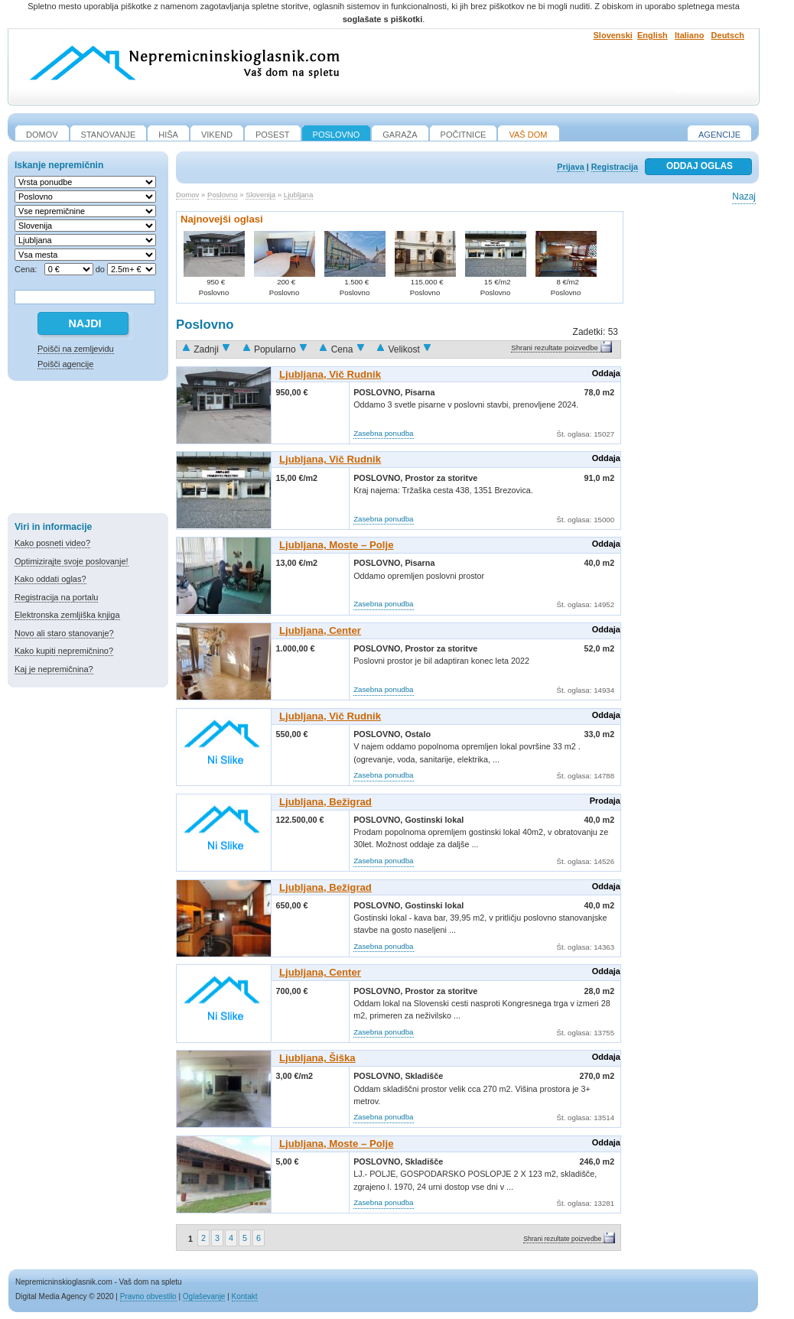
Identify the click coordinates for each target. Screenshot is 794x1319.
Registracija (614, 166)
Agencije (719, 134)
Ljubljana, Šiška (317, 1058)
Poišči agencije (65, 364)
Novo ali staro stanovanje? (64, 633)
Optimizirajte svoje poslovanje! (72, 561)
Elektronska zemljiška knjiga (67, 614)
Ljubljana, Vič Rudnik (330, 374)
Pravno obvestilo (148, 1296)
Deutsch (727, 35)
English (652, 35)
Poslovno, (379, 392)
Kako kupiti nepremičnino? (64, 650)
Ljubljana (298, 194)
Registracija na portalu (56, 597)
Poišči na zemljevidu (75, 348)
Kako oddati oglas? (50, 578)
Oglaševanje (204, 1296)
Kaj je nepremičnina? (54, 669)
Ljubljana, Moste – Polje (336, 545)
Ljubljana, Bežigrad (325, 801)
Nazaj (744, 196)
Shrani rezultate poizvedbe (554, 347)
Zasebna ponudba (383, 433)
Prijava (570, 166)
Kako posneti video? (52, 542)
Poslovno (222, 194)
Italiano (690, 35)
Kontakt (245, 1296)
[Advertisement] (88, 449)
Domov (187, 194)
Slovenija (260, 194)
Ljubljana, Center (320, 630)
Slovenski (613, 35)
